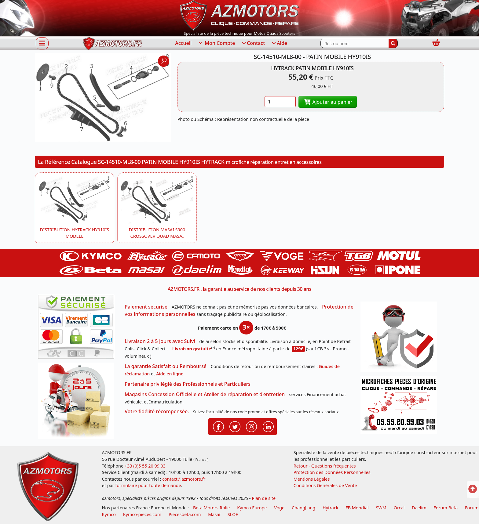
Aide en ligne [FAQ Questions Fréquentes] (169, 374)
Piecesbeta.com (185, 514)
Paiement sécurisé (146, 306)
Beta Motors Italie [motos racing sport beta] (211, 508)
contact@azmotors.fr (183, 479)
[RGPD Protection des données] (400, 339)
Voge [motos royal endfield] (279, 508)
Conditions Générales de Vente (325, 485)
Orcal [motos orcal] (399, 508)
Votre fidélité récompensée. (157, 411)
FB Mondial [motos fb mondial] (357, 508)
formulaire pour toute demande (148, 485)
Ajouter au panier (328, 102)
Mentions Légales (312, 479)
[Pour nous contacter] (400, 406)
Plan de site (264, 498)
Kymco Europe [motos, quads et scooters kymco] (252, 508)
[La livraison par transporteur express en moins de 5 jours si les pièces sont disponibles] (78, 403)
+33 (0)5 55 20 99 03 (145, 466)
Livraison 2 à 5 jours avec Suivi (160, 341)
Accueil (183, 43)
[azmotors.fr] (112, 43)
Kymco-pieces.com (142, 514)
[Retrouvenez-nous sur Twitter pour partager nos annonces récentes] (234, 426)
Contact (253, 43)
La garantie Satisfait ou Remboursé (166, 366)
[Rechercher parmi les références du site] (354, 43)
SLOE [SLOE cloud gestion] (233, 514)
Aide (279, 43)
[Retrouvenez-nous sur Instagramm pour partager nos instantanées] (251, 426)
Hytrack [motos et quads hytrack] (330, 508)
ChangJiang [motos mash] (303, 508)
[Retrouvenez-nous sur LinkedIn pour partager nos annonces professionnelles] (268, 426)
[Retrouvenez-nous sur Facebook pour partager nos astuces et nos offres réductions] (218, 426)
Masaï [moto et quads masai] (214, 514)
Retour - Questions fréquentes (325, 466)
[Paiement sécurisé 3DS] (78, 329)
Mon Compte (216, 43)
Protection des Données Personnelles (332, 472)
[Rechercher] (393, 43)
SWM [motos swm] (381, 508)
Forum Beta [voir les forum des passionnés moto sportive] (445, 508)
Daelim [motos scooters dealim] (419, 508)
